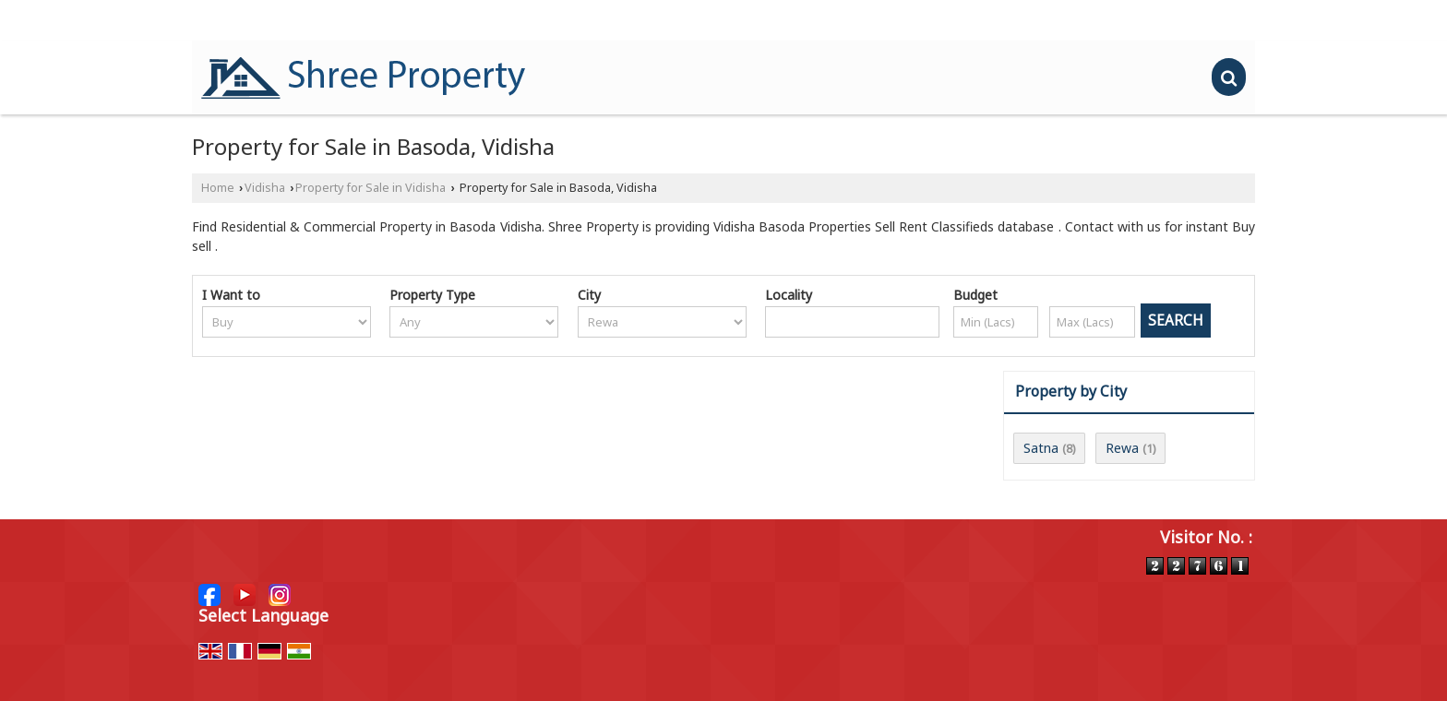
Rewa (1122, 448)
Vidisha (265, 188)
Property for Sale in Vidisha (370, 188)
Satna (1040, 448)
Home (217, 188)
